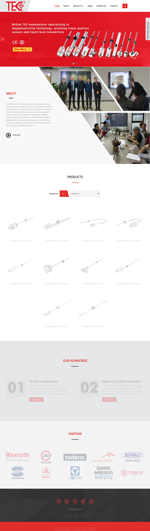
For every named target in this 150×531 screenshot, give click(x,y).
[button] (2, 39)
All (63, 194)
